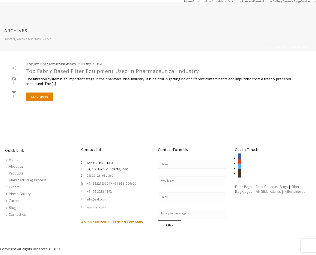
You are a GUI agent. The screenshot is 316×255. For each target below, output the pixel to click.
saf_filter (34, 64)
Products (212, 1)
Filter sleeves (294, 191)
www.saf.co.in (96, 207)
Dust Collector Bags (272, 186)
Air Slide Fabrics (268, 191)
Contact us (308, 1)
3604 (111, 176)
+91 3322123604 (98, 183)
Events (258, 1)
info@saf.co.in (96, 199)
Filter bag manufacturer (62, 64)
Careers (288, 1)
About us (199, 1)
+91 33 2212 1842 (99, 191)
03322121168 (96, 176)
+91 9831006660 (124, 183)
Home (188, 1)
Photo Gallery (273, 1)
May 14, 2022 (94, 64)
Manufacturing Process (236, 1)
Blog (296, 1)
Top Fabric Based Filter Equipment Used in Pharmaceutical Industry (112, 70)
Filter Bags (243, 186)
